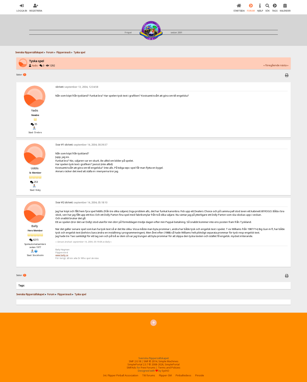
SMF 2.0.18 (135, 361)
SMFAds (131, 367)
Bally (34, 226)
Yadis (35, 65)
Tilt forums (148, 375)
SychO (165, 370)
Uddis (35, 168)
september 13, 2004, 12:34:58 (76, 87)
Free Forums (148, 367)
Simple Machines (168, 361)
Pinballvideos (183, 375)
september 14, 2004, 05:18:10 (81, 202)
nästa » (284, 65)
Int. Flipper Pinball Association (120, 375)
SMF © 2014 (150, 361)
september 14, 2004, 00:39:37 (81, 144)
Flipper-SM (165, 375)
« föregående (271, 65)
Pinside (199, 375)
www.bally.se (61, 255)
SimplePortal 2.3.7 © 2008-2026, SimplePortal (153, 364)
